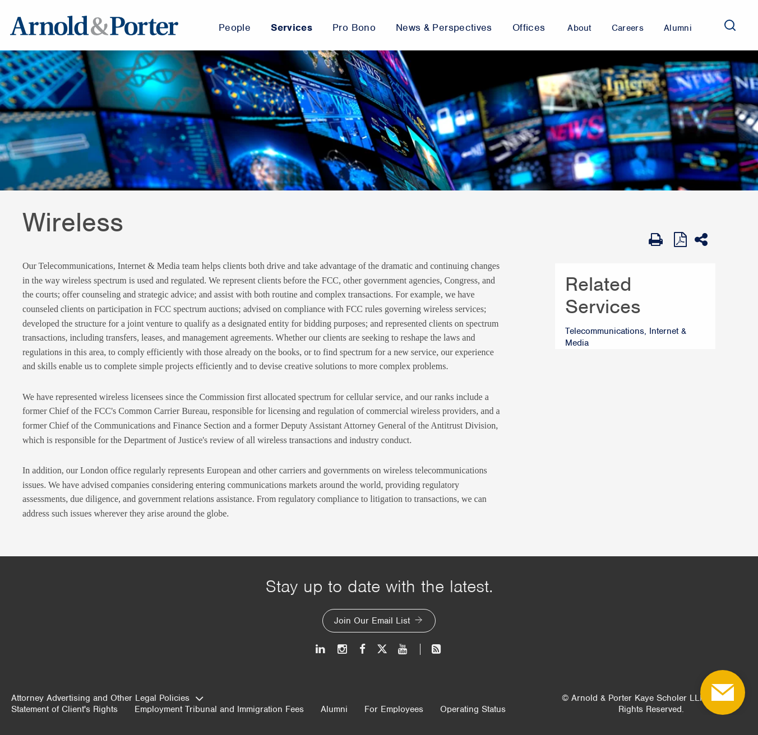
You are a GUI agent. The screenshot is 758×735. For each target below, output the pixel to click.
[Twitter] (382, 649)
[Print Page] (658, 239)
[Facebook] (362, 649)
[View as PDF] (681, 239)
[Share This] (705, 239)
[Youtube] (403, 649)
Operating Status (473, 709)
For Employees (393, 709)
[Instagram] (343, 649)
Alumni (334, 709)
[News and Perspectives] (431, 649)
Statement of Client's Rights (64, 709)
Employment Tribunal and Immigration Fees (219, 709)
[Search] (730, 25)
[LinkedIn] (321, 649)
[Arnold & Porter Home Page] (94, 25)
